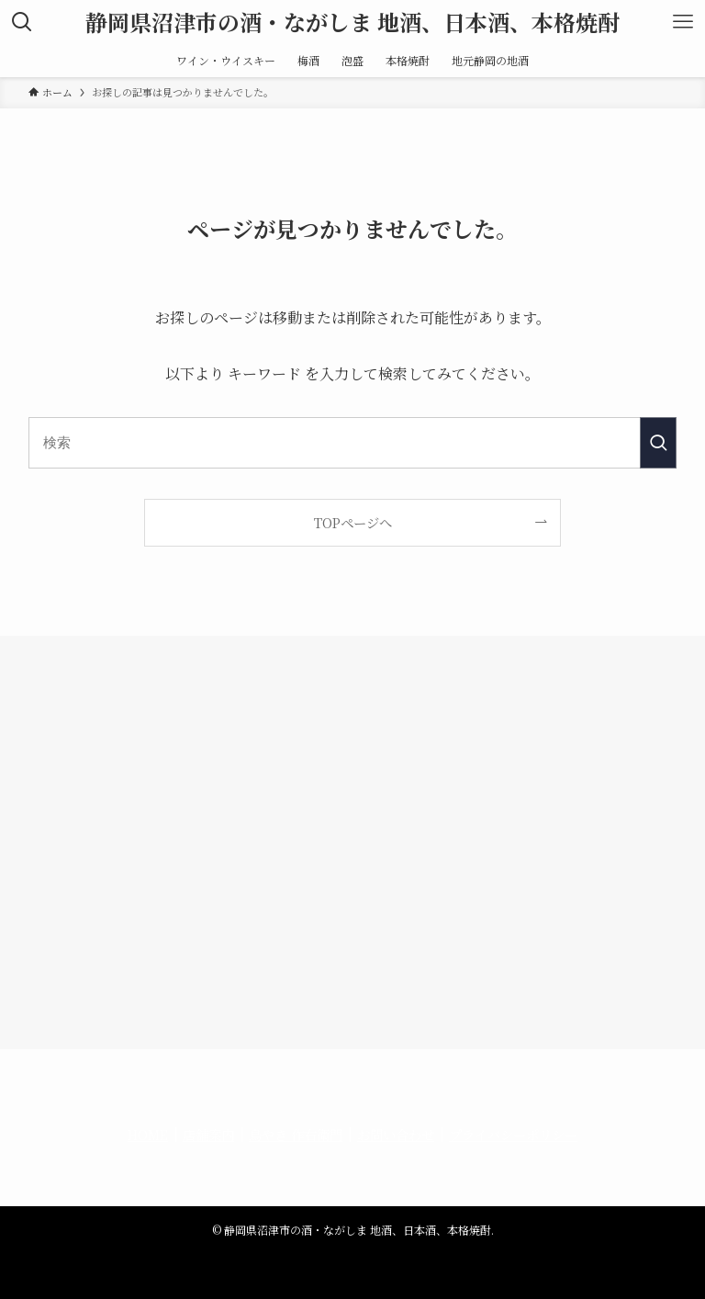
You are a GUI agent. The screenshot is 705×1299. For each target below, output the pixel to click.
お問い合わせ (395, 1134)
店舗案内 (208, 1134)
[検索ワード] (352, 443)
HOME (148, 1134)
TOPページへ (353, 522)
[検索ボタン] (22, 22)
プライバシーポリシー (513, 1134)
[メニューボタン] (683, 22)
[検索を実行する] (658, 443)
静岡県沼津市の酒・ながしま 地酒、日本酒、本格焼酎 (352, 22)
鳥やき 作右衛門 (295, 1134)
